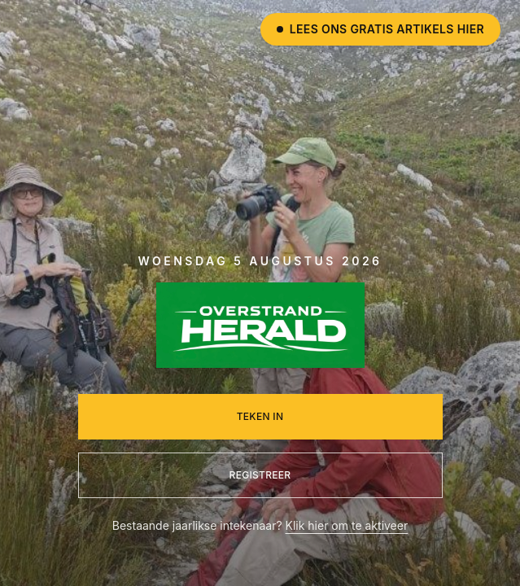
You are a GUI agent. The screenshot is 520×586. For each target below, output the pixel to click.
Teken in (260, 416)
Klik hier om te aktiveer (347, 525)
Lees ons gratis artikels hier (380, 29)
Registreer (260, 475)
